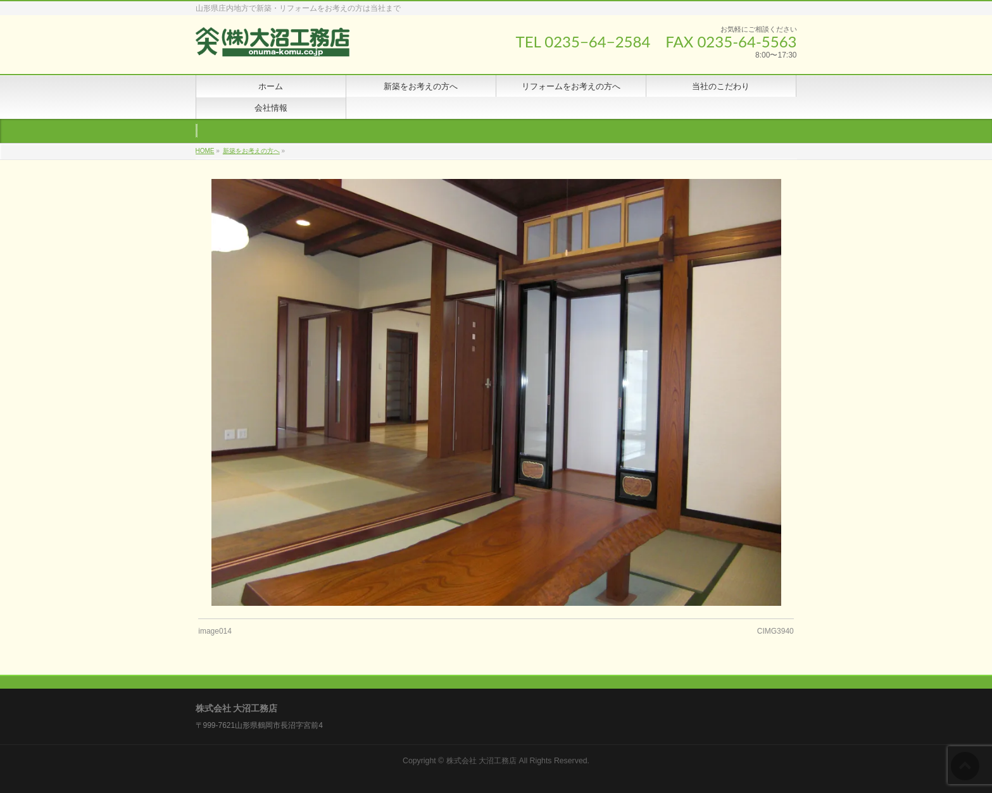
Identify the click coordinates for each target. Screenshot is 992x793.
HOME (205, 150)
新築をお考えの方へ (251, 150)
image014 (215, 631)
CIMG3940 (775, 631)
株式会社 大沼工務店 (481, 760)
